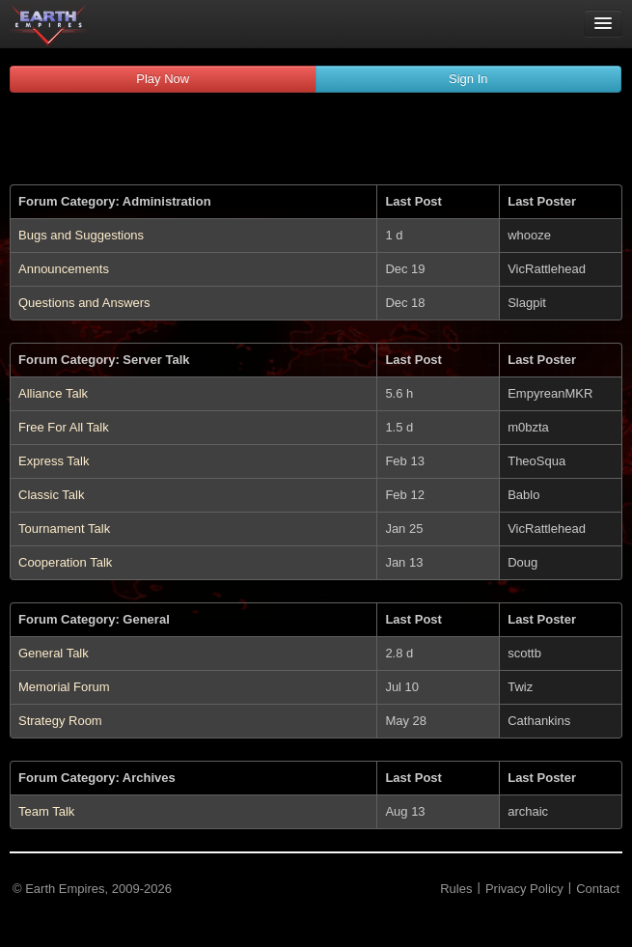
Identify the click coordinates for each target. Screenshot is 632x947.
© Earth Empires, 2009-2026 (92, 888)
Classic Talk (51, 494)
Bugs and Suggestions (81, 235)
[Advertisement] (316, 141)
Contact (597, 888)
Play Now (162, 78)
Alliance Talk (53, 393)
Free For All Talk (63, 427)
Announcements (63, 269)
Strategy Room (60, 720)
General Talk (53, 653)
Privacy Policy (524, 888)
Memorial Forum (64, 687)
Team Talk (46, 811)
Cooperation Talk (65, 562)
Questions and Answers (84, 302)
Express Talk (53, 461)
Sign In (468, 78)
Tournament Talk (64, 528)
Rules (456, 888)
